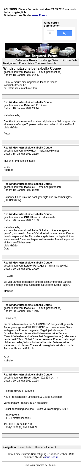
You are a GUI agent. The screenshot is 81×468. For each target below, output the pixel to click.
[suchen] (50, 33)
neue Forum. (40, 15)
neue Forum (51, 457)
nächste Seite (69, 60)
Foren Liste (25, 63)
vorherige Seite (49, 60)
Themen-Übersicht (46, 63)
